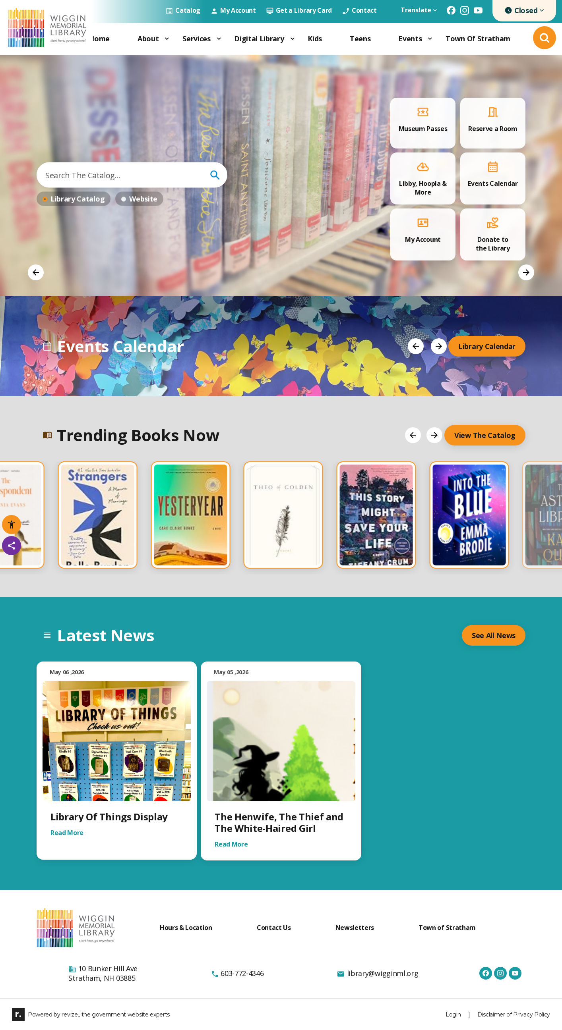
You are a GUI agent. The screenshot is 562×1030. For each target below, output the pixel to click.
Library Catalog (77, 199)
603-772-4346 (237, 973)
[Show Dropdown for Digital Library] (292, 39)
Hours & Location (186, 927)
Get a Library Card (299, 10)
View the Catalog (484, 435)
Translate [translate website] (419, 10)
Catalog (182, 10)
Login (453, 1014)
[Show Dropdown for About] (167, 39)
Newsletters (354, 927)
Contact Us (274, 927)
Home (99, 38)
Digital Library (259, 38)
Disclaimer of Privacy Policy (513, 1014)
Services (196, 38)
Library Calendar (486, 346)
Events (410, 38)
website (143, 199)
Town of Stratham (478, 38)
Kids (315, 38)
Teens (360, 38)
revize (70, 1014)
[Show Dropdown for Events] (430, 39)
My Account (233, 10)
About (148, 38)
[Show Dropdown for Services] (219, 39)
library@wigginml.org (377, 973)
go (215, 175)
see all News (493, 635)
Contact (359, 10)
